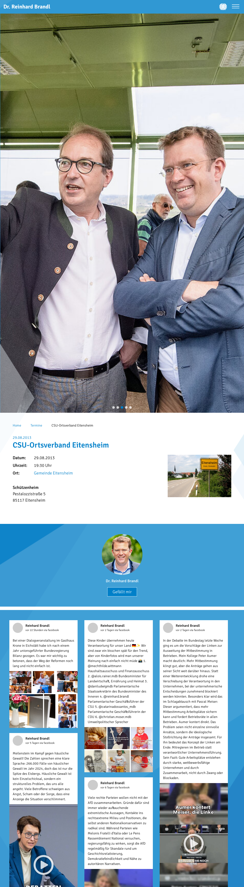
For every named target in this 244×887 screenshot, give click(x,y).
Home (17, 425)
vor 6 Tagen (107, 787)
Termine (36, 425)
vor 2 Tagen (107, 630)
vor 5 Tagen (32, 743)
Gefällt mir (122, 592)
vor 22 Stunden (34, 630)
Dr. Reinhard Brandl (122, 581)
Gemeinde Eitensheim (53, 473)
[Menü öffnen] (235, 7)
